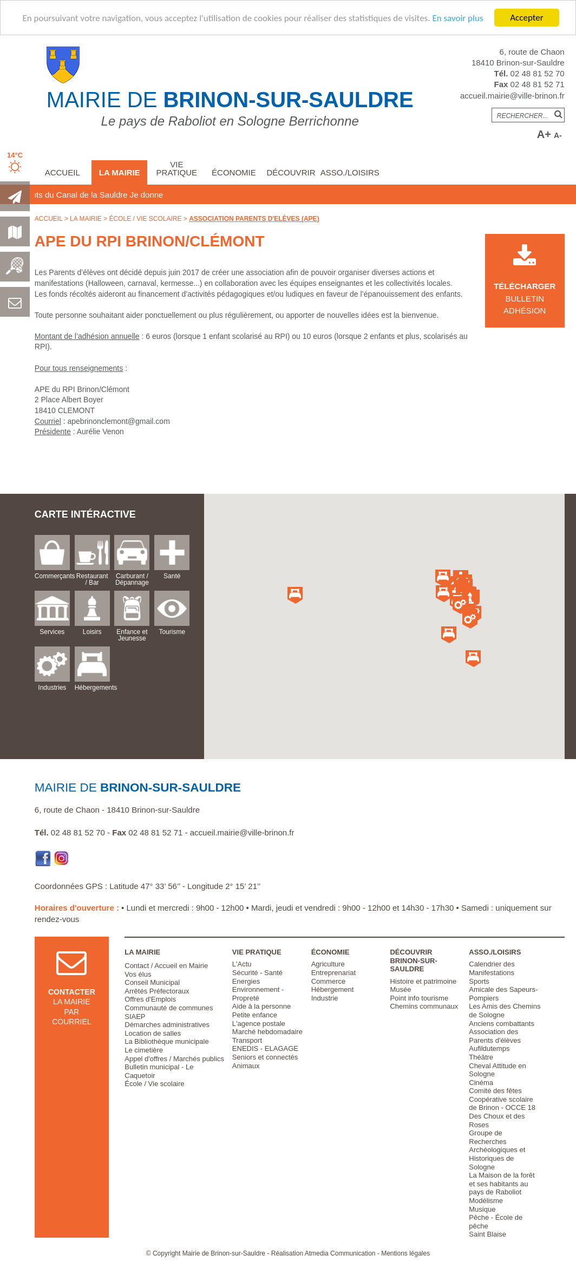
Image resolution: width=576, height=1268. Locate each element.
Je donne (196, 194)
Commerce (328, 981)
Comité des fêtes (495, 1091)
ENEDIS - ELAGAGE (265, 1048)
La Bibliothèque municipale (166, 1041)
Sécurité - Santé (257, 973)
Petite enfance (254, 1015)
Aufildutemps (489, 1048)
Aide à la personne (261, 1006)
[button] (469, 599)
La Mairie (119, 172)
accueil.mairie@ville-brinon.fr (512, 95)
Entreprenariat (333, 973)
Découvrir (290, 172)
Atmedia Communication (340, 1253)
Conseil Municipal (152, 982)
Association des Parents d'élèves (495, 1036)
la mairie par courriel (71, 996)
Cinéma (481, 1083)
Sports (479, 981)
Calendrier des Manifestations (492, 968)
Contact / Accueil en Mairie (166, 966)
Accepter (526, 17)
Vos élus (138, 974)
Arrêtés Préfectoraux (157, 991)
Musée (400, 989)
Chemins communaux (424, 1006)
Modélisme (486, 1201)
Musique (482, 1209)
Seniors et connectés (265, 1057)
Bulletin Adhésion (524, 287)
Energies (246, 981)
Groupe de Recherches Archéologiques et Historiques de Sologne (497, 1150)
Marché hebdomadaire (267, 1032)
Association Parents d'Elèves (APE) (254, 219)
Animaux (246, 1066)
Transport (247, 1040)
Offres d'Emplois (150, 999)
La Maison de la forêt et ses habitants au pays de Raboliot (501, 1183)
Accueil (62, 172)
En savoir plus (457, 18)
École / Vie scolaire (145, 219)
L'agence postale (258, 1023)
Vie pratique (177, 168)
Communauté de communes (169, 1008)
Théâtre (481, 1057)
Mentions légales (405, 1253)
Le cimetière (144, 1050)
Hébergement (332, 989)
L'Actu (242, 964)
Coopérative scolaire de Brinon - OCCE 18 (502, 1103)
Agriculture (328, 964)
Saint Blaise (487, 1234)
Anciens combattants (501, 1023)
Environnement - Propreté (258, 993)
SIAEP (135, 1016)
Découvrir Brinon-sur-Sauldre (413, 960)
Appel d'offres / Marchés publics (174, 1059)
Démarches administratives (167, 1025)
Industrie (324, 998)
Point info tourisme (419, 998)
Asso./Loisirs (349, 172)
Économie (234, 172)
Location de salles (153, 1033)
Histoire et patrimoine (423, 981)
